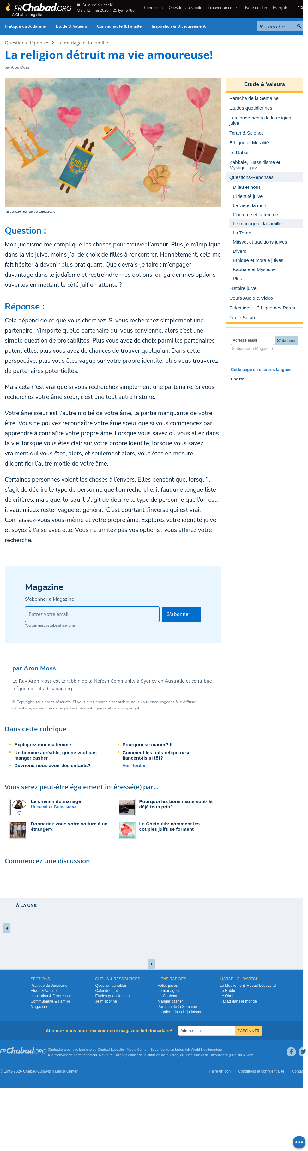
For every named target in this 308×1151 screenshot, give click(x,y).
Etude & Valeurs (71, 26)
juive (233, 1055)
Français (280, 7)
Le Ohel (226, 996)
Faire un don (256, 7)
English (238, 379)
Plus (237, 278)
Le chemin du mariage (56, 801)
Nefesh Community (115, 681)
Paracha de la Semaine (177, 1006)
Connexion (153, 7)
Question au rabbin (185, 7)
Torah (174, 1055)
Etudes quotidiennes (112, 996)
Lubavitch (118, 1049)
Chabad (104, 1049)
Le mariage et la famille (82, 42)
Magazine (39, 1006)
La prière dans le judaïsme (180, 1012)
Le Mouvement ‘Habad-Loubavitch (249, 985)
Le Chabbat (167, 996)
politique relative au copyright (113, 708)
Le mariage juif (170, 990)
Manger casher (170, 1001)
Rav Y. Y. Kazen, (112, 1055)
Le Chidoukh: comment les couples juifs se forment (169, 826)
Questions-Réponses (27, 42)
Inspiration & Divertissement (179, 26)
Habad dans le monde (238, 1001)
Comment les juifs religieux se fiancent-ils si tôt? (157, 755)
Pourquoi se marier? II (147, 744)
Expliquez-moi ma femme (42, 744)
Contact (298, 1071)
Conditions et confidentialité (261, 1071)
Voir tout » (134, 765)
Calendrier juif (106, 990)
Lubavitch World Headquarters (198, 1049)
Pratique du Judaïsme (25, 26)
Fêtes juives (168, 985)
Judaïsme (192, 1055)
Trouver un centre (223, 7)
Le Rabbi (227, 990)
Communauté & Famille (119, 26)
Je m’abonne (106, 1001)
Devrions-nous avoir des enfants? (52, 765)
